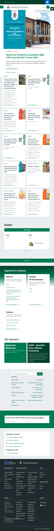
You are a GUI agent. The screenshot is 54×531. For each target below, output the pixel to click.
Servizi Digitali (31, 511)
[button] (52, 9)
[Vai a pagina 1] (24, 250)
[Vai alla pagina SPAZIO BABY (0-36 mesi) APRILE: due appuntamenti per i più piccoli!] (9, 213)
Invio (40, 374)
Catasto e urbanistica (21, 485)
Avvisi (41, 477)
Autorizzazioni (19, 483)
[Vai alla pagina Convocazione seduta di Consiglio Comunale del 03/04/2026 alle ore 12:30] (33, 104)
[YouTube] (43, 505)
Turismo (29, 490)
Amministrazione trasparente (32, 503)
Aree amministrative (9, 474)
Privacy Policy (31, 513)
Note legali (30, 515)
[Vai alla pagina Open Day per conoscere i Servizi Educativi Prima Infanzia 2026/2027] (33, 157)
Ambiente (18, 474)
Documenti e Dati (8, 488)
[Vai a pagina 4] (29, 250)
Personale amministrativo (7, 484)
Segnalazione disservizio (19, 510)
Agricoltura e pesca (20, 472)
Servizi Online (31, 509)
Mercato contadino (38, 243)
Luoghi (41, 486)
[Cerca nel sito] (48, 7)
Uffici (5, 477)
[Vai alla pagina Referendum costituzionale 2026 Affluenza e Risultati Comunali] (33, 130)
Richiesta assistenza (21, 513)
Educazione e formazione (19, 493)
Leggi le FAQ (19, 502)
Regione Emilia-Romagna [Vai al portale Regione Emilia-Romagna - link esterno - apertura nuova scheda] (9, 2)
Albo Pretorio (31, 506)
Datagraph (47, 529)
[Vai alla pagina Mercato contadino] (33, 184)
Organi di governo (8, 472)
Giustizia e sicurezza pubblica (32, 473)
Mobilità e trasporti (32, 479)
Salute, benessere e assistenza (32, 482)
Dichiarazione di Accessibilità (31, 519)
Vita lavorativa (31, 492)
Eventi (41, 488)
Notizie (41, 472)
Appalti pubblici (19, 481)
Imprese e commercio (33, 477)
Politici (5, 481)
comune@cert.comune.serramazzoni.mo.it (14, 518)
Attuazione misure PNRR (20, 517)
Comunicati (42, 474)
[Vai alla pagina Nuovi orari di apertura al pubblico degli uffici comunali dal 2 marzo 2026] (9, 184)
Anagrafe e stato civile (20, 478)
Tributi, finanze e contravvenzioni (31, 487)
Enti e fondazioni (8, 479)
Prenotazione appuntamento (19, 505)
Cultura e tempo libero (20, 489)
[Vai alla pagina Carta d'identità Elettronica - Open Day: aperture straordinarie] (9, 130)
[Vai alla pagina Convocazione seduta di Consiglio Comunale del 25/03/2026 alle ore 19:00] (9, 157)
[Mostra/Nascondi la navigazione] (2, 7)
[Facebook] (43, 502)
